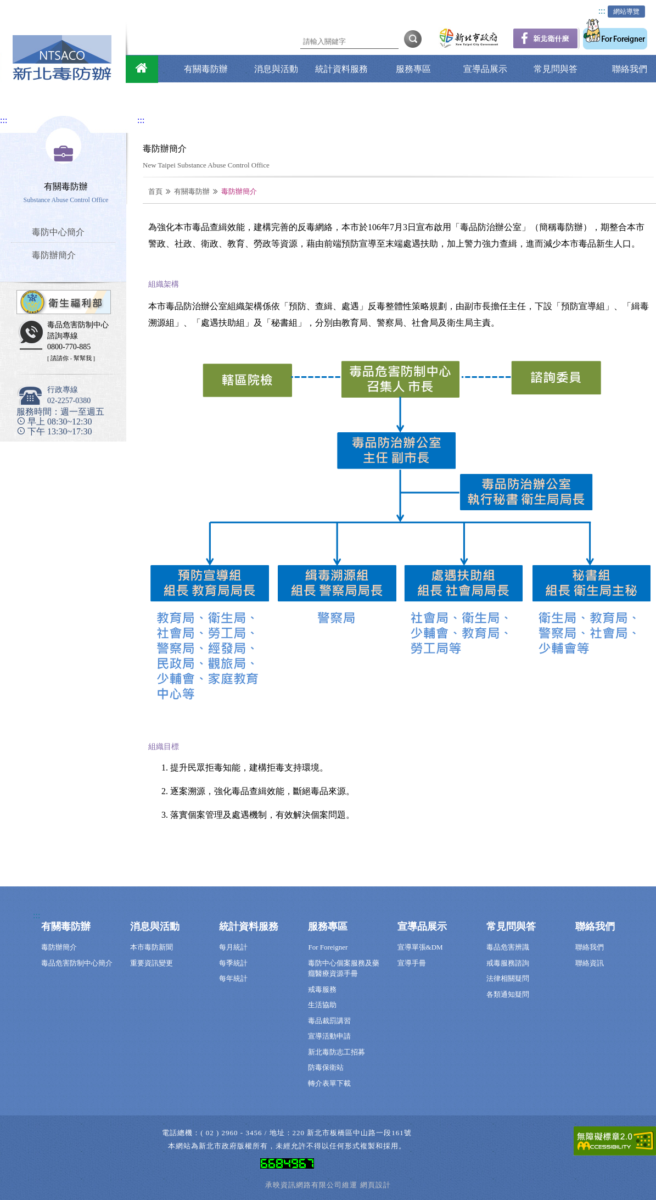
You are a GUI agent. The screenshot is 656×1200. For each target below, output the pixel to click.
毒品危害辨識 (507, 947)
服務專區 (413, 69)
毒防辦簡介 (59, 947)
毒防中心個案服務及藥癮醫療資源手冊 (343, 968)
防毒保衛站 (326, 1067)
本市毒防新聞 (151, 947)
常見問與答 (555, 69)
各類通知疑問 (507, 994)
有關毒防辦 (206, 69)
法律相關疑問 (507, 978)
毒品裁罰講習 (329, 1021)
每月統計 (233, 947)
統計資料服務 (341, 69)
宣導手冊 (411, 963)
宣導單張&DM (420, 947)
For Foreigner (327, 947)
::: (601, 10)
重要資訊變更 (151, 963)
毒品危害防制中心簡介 (77, 963)
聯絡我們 (629, 69)
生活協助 (322, 1005)
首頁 (155, 191)
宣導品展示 (485, 69)
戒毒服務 (322, 989)
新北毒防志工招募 (336, 1052)
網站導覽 (626, 11)
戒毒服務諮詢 (507, 963)
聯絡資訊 (589, 963)
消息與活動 (276, 69)
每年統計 (233, 978)
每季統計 (233, 963)
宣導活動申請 (329, 1036)
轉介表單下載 (329, 1083)
